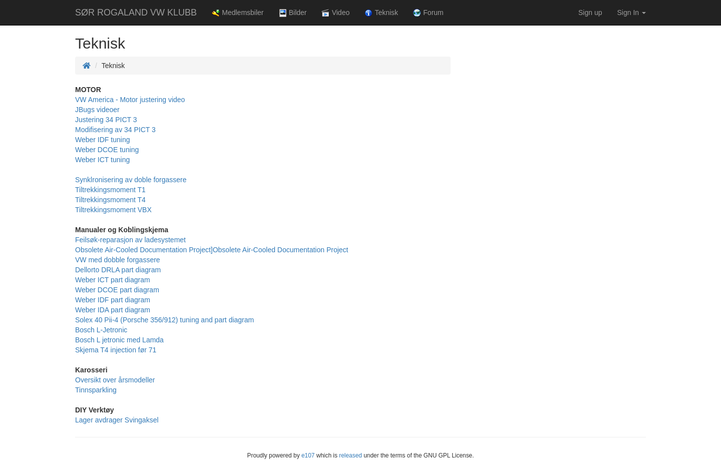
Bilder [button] (293, 13)
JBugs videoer (97, 110)
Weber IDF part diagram (112, 300)
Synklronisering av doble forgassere (131, 180)
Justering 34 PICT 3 (106, 120)
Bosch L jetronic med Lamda (119, 340)
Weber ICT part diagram (112, 280)
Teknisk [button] (381, 13)
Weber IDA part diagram (112, 310)
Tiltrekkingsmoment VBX (113, 210)
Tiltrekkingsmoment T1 (110, 190)
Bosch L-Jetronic (101, 330)
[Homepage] (87, 66)
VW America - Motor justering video (130, 100)
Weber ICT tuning (102, 160)
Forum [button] (428, 13)
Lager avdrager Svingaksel (117, 420)
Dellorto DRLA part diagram (118, 270)
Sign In (631, 13)
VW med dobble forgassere (117, 260)
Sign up (590, 13)
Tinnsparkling (96, 390)
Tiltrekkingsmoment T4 (110, 200)
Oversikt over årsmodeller (115, 380)
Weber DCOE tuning (107, 150)
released (350, 455)
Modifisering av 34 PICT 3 (115, 130)
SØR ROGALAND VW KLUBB (136, 13)
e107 (307, 455)
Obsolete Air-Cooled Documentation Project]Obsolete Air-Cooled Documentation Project (211, 250)
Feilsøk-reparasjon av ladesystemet (130, 240)
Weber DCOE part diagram (117, 290)
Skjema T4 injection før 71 (115, 350)
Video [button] (335, 13)
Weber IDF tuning (102, 140)
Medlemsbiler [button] (237, 13)
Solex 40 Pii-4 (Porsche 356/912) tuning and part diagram (164, 320)
